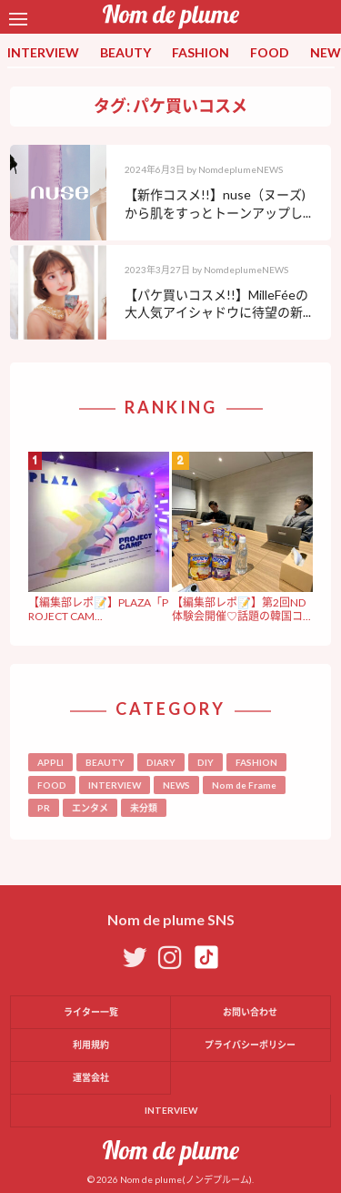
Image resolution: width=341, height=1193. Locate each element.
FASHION (200, 52)
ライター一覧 (91, 1011)
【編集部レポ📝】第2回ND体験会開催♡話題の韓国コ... (241, 609)
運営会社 (91, 1077)
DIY (205, 762)
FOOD (269, 52)
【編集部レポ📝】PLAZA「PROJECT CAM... (98, 609)
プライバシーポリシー (250, 1044)
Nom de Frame (244, 785)
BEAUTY (125, 52)
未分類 (143, 807)
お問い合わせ (250, 1011)
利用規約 (91, 1044)
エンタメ (90, 807)
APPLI (50, 762)
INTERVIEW (43, 52)
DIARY (161, 762)
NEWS (176, 785)
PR (43, 807)
